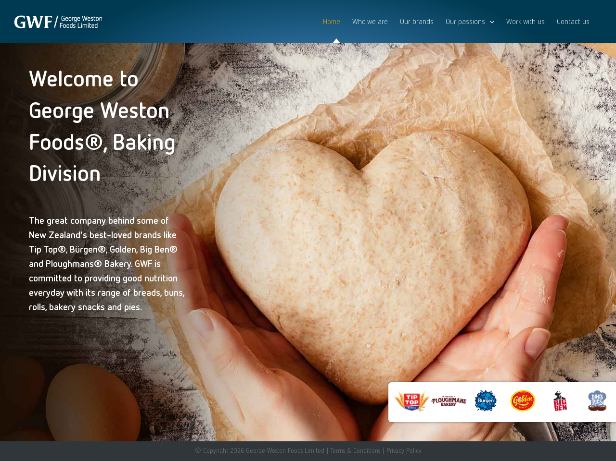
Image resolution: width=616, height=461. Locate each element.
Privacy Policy (404, 450)
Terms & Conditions (355, 450)
